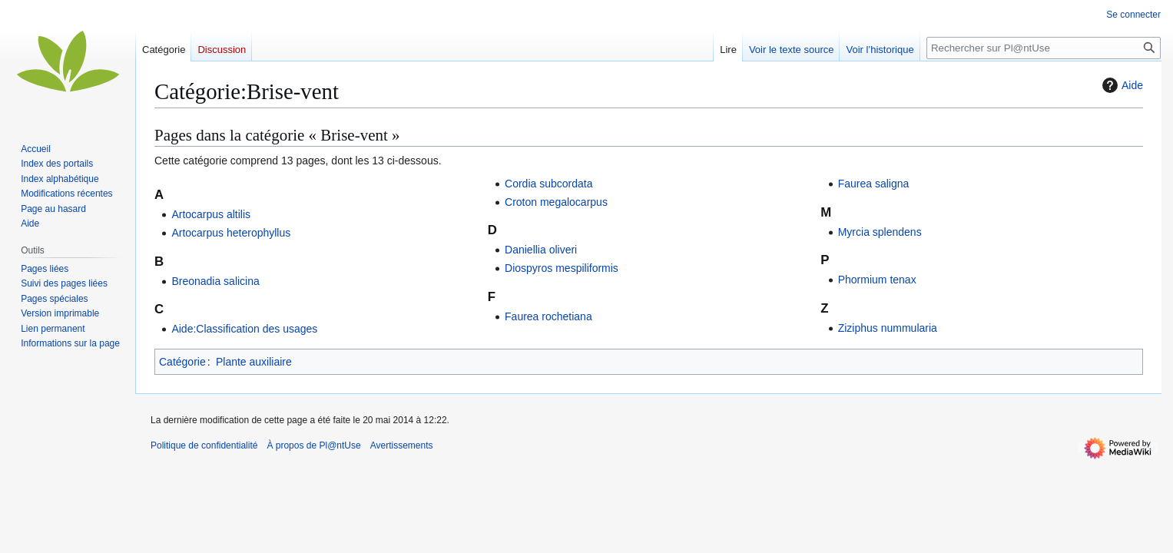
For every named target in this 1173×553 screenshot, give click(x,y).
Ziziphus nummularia (887, 328)
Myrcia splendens (880, 232)
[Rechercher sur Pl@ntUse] (1043, 48)
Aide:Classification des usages (244, 329)
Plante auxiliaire (254, 362)
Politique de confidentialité (204, 445)
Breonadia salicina (215, 281)
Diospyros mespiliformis (561, 268)
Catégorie (182, 362)
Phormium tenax (877, 279)
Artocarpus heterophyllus (230, 233)
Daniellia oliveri (541, 249)
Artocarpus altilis (210, 214)
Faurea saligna (874, 183)
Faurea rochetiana (548, 316)
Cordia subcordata (548, 183)
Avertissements (401, 445)
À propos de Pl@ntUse (313, 445)
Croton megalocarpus (556, 202)
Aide (1120, 85)
